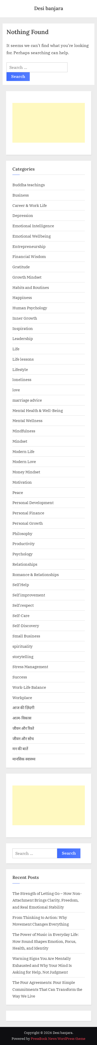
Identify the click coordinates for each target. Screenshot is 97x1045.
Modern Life (23, 451)
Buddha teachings (28, 184)
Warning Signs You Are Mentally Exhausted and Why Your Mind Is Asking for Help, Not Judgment (42, 965)
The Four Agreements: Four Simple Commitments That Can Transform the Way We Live (47, 989)
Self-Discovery (25, 625)
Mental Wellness (27, 420)
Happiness (22, 297)
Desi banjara (48, 8)
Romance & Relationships (35, 574)
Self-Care (20, 615)
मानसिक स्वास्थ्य (23, 759)
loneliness (21, 379)
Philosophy (22, 533)
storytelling (22, 656)
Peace (17, 492)
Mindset (19, 441)
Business (20, 195)
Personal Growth (27, 523)
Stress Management (30, 666)
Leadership (22, 338)
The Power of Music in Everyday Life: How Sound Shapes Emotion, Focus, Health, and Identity (45, 941)
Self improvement (28, 594)
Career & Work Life (29, 205)
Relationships (24, 564)
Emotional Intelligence (33, 225)
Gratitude (21, 266)
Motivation (22, 482)
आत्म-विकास (21, 717)
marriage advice (27, 400)
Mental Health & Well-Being (37, 410)
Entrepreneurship (29, 246)
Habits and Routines (30, 287)
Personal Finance (28, 512)
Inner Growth (24, 318)
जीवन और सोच (23, 738)
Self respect (23, 605)
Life (15, 348)
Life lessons (23, 359)
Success (19, 676)
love (16, 389)
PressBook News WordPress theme (58, 1038)
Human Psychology (29, 307)
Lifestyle (20, 369)
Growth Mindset (26, 277)
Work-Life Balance (29, 687)
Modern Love (24, 461)
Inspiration (22, 328)
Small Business (26, 635)
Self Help (20, 584)
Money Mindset (26, 471)
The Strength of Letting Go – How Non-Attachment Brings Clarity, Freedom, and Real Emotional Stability (47, 900)
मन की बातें (20, 748)
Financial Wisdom (29, 256)
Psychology (22, 553)
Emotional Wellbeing (31, 236)
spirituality (22, 646)
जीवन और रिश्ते (23, 728)
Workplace (22, 697)
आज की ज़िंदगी (23, 707)
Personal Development (33, 502)
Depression (22, 215)
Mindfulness (23, 430)
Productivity (23, 543)
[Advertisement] (48, 123)
